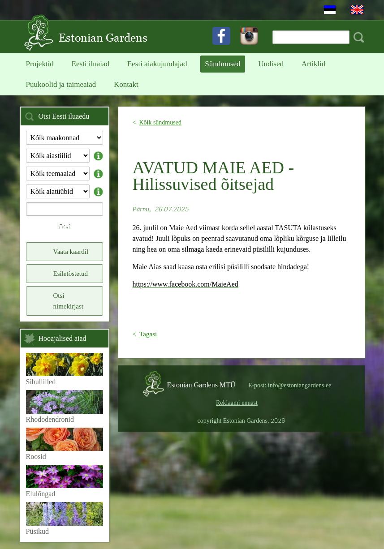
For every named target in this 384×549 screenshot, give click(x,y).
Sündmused (222, 64)
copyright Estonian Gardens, (241, 420)
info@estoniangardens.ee (300, 385)
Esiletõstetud (70, 273)
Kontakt (126, 84)
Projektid (40, 64)
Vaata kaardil (71, 251)
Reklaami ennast (237, 402)
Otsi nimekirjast (68, 301)
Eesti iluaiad (91, 64)
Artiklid (314, 64)
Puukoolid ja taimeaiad (61, 84)
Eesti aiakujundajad (157, 64)
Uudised (271, 64)
